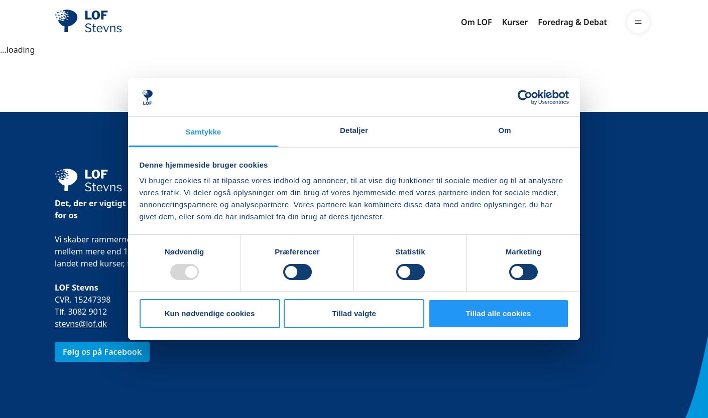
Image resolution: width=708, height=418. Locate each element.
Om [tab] (504, 130)
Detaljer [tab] (354, 130)
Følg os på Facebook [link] (102, 351)
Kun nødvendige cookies (210, 313)
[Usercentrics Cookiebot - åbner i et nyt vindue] (525, 97)
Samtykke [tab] (203, 131)
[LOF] (128, 22)
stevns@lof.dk (81, 323)
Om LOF (476, 22)
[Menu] (638, 22)
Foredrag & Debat (572, 22)
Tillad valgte (354, 313)
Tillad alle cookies (498, 313)
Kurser (515, 22)
